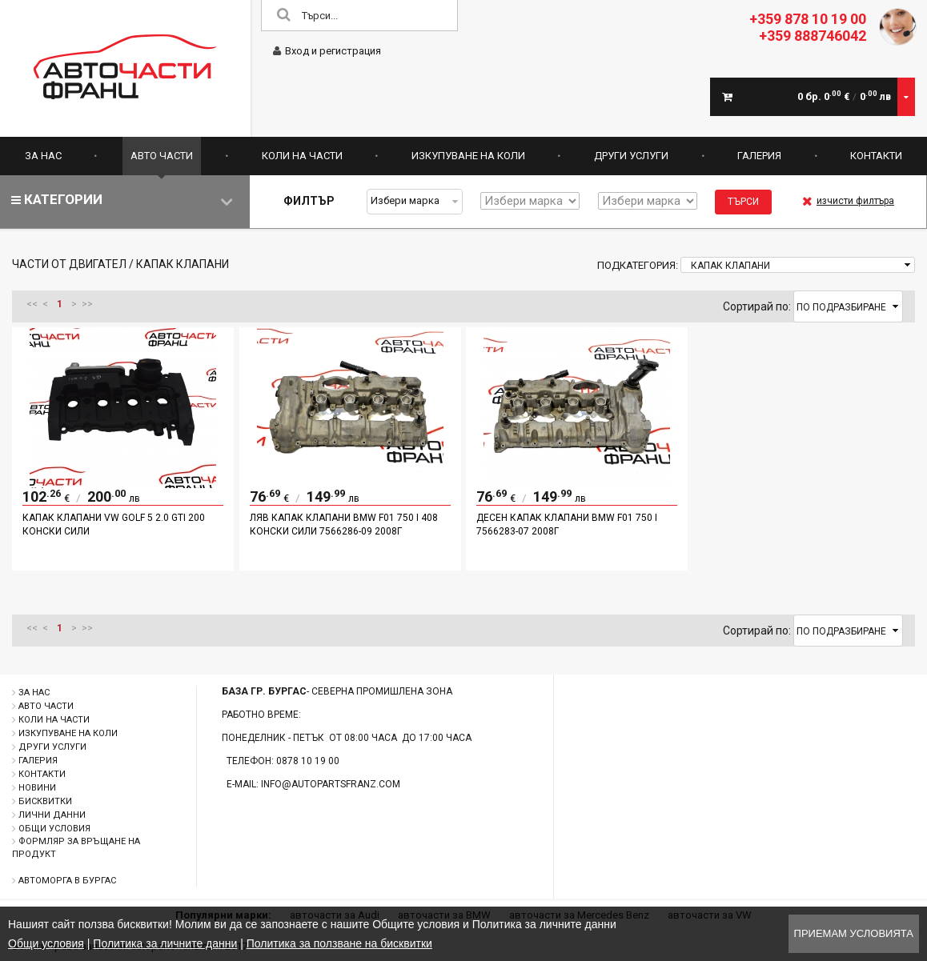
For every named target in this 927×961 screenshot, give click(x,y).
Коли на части (302, 156)
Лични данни (52, 815)
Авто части (161, 156)
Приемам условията (853, 933)
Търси (743, 201)
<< (32, 304)
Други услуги (631, 156)
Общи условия (54, 828)
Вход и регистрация (327, 51)
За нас (43, 156)
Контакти (876, 156)
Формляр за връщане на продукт (76, 847)
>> (87, 304)
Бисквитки (45, 801)
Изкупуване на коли (468, 156)
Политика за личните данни (165, 943)
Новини (37, 788)
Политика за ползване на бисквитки (339, 943)
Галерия (759, 156)
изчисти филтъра (848, 200)
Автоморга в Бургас (67, 880)
